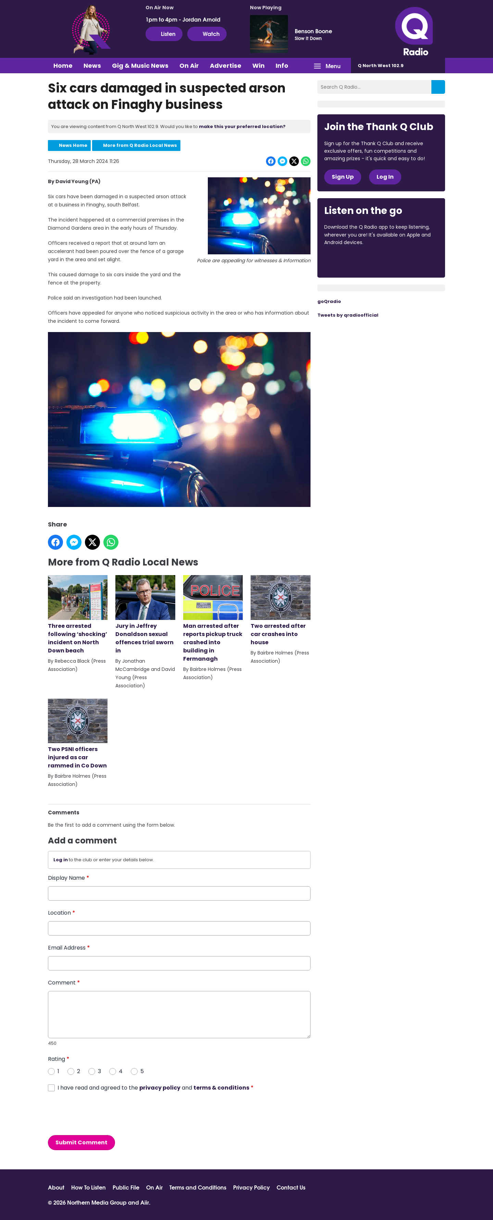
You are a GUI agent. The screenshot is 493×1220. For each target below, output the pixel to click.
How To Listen (88, 1187)
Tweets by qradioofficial (347, 315)
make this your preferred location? (242, 126)
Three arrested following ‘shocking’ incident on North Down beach (78, 615)
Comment (64, 983)
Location (61, 913)
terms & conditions (221, 1088)
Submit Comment (81, 1142)
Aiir (144, 1202)
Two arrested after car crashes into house (280, 610)
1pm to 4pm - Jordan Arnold (183, 19)
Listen (164, 33)
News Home (73, 145)
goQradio (329, 301)
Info (282, 65)
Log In (385, 177)
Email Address (69, 948)
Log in (60, 860)
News (92, 65)
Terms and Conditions (197, 1187)
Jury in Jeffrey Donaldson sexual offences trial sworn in (145, 615)
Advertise (225, 65)
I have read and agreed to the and (156, 1088)
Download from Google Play (408, 261)
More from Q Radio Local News (140, 145)
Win (258, 65)
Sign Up (343, 177)
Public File (126, 1187)
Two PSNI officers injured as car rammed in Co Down (78, 734)
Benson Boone (313, 31)
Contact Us (291, 1187)
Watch (207, 33)
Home (63, 65)
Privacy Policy (251, 1187)
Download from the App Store (351, 261)
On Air (189, 65)
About (56, 1187)
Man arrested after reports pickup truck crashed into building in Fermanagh (213, 619)
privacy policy (159, 1088)
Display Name (68, 878)
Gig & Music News (140, 65)
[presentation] (100, 1113)
